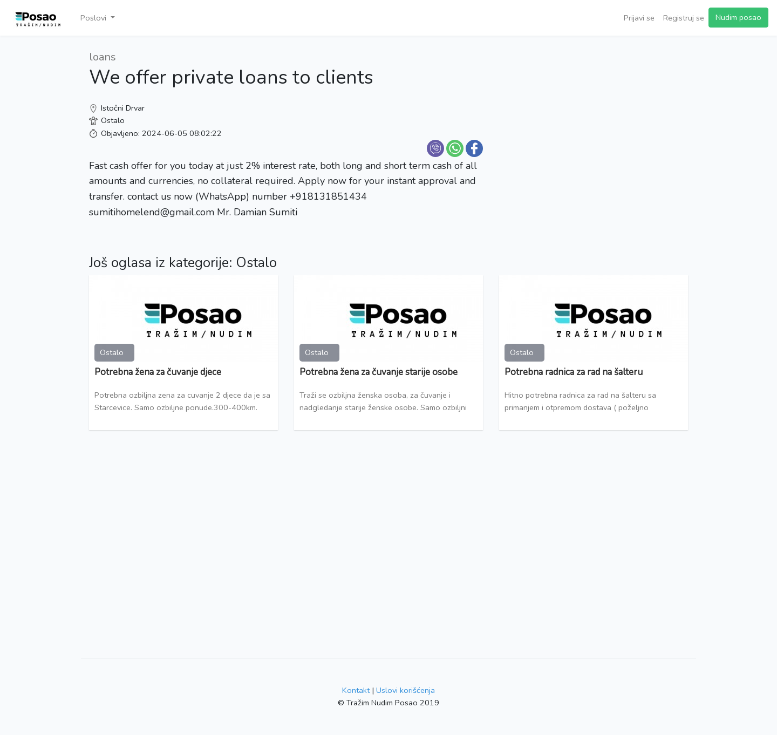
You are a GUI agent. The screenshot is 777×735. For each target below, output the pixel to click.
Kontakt (356, 690)
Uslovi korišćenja (405, 690)
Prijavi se (639, 17)
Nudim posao (738, 17)
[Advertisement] (593, 124)
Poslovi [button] (94, 17)
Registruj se (683, 17)
